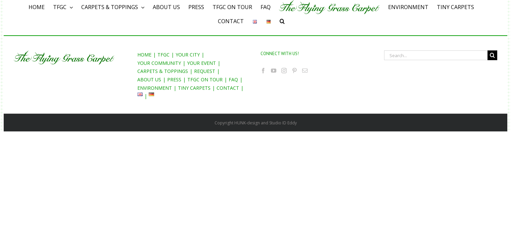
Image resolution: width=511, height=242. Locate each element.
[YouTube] (273, 70)
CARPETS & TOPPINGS (162, 71)
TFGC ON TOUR (205, 79)
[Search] (286, 21)
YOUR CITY (188, 54)
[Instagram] (284, 70)
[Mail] (305, 70)
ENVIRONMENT (154, 88)
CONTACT (228, 88)
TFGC (163, 54)
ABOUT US (149, 79)
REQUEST (204, 71)
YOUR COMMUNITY (159, 63)
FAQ (233, 79)
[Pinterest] (294, 70)
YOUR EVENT (201, 63)
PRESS (174, 79)
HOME (144, 54)
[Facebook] (263, 70)
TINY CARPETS (194, 88)
